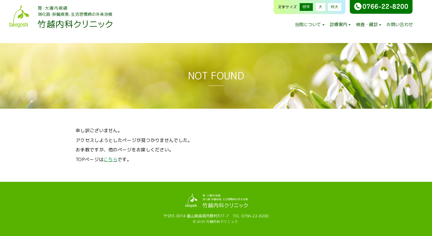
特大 (334, 7)
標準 (306, 7)
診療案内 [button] (340, 24)
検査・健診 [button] (369, 24)
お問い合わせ (399, 24)
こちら (110, 159)
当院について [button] (310, 24)
